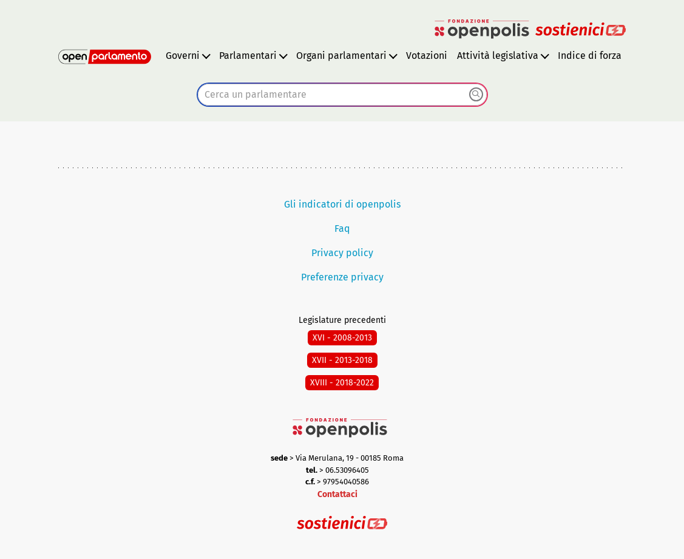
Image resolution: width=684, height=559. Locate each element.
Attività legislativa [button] (497, 55)
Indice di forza (589, 55)
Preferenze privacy (342, 277)
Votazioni (426, 55)
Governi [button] (183, 55)
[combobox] (342, 94)
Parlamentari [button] (248, 55)
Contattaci (337, 494)
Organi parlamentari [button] (341, 55)
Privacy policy (342, 253)
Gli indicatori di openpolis (342, 204)
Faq (342, 228)
